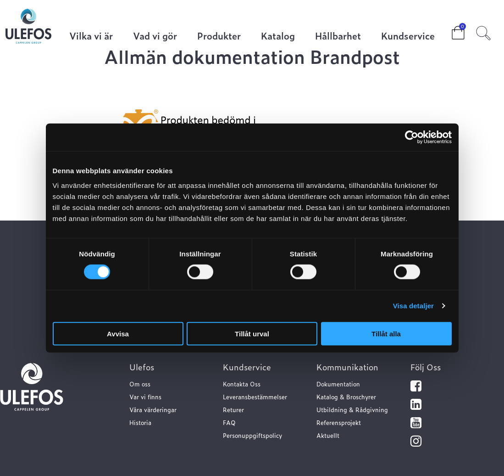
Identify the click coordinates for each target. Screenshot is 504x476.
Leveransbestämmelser (255, 396)
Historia (140, 422)
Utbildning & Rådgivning (352, 409)
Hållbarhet (338, 36)
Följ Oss (425, 367)
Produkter (219, 36)
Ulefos (141, 367)
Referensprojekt (338, 422)
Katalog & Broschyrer (346, 396)
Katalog (278, 36)
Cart (450, 29)
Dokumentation (338, 384)
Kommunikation (347, 367)
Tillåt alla (386, 333)
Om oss (139, 384)
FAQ (229, 422)
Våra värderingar (153, 409)
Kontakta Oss (241, 384)
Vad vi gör (155, 36)
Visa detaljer (413, 306)
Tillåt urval (252, 333)
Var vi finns (145, 396)
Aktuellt (327, 435)
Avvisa (118, 333)
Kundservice (408, 36)
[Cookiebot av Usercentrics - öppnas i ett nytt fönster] (411, 137)
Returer (233, 409)
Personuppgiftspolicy (252, 435)
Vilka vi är (91, 36)
